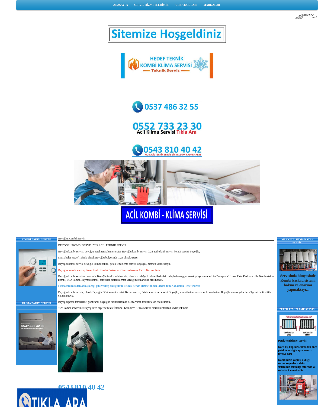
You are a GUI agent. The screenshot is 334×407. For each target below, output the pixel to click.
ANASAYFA (120, 4)
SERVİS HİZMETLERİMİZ (151, 4)
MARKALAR (211, 4)
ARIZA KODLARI (186, 4)
